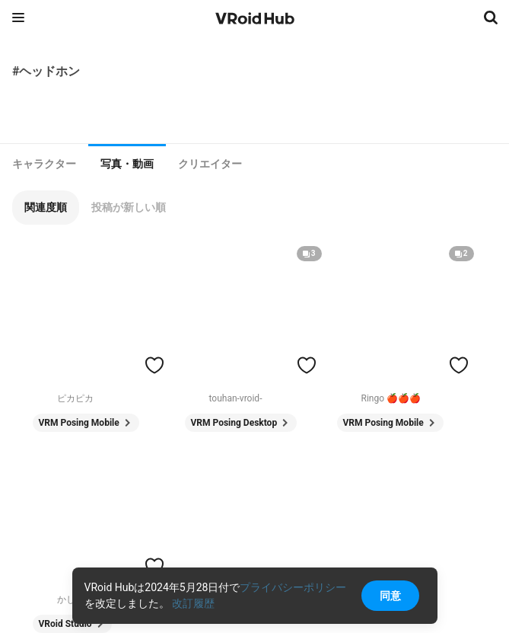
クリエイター (210, 164)
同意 (390, 596)
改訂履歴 (193, 603)
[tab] (44, 163)
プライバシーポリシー (293, 587)
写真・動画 (127, 164)
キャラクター (44, 164)
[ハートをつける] (154, 365)
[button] (45, 207)
